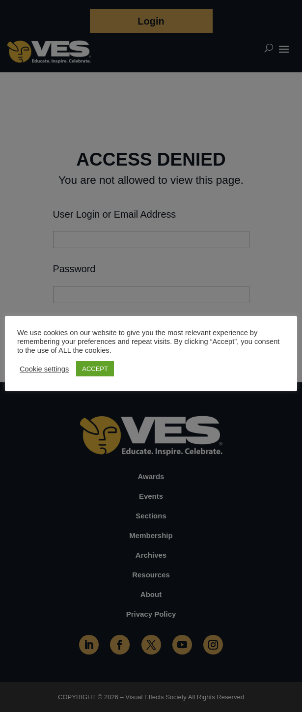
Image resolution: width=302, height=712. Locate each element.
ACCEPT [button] (95, 368)
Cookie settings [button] (44, 369)
